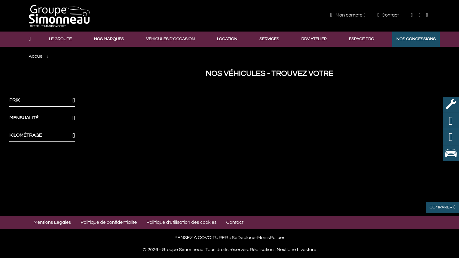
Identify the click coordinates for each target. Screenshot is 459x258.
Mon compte (346, 14)
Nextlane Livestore (296, 249)
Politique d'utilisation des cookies (182, 222)
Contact (388, 15)
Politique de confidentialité (109, 222)
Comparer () (442, 207)
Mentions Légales (52, 222)
